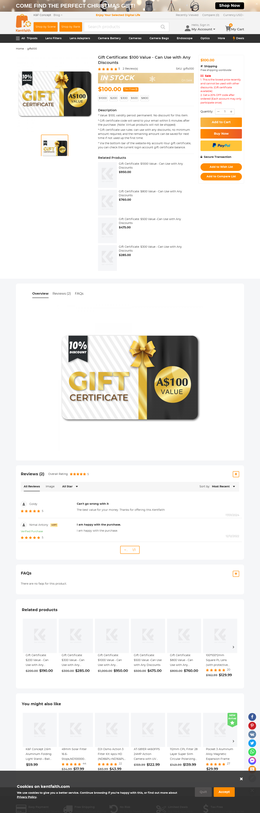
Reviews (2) (62, 293)
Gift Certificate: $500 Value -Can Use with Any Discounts (150, 221)
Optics (205, 38)
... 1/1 (130, 549)
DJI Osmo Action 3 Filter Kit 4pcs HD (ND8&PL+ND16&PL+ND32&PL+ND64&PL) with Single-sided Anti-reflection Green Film (112, 755)
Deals (238, 38)
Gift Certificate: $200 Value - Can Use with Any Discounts (37, 661)
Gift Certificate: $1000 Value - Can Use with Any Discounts (151, 166)
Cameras (135, 38)
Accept (224, 792)
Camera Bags (159, 38)
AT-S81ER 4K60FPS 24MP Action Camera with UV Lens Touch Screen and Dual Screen (147, 755)
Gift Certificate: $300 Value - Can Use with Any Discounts (150, 249)
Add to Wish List (221, 167)
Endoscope (185, 38)
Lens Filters (53, 38)
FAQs (79, 293)
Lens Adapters (80, 38)
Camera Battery (109, 38)
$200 (113, 98)
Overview (40, 293)
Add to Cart (221, 122)
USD (233, 15)
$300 (124, 98)
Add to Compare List (221, 176)
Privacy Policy (26, 797)
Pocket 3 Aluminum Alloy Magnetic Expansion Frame (219, 754)
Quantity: (206, 111)
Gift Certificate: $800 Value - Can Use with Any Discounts (150, 193)
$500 (134, 98)
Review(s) (130, 68)
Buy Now (221, 133)
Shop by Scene (46, 27)
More (221, 38)
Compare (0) (210, 15)
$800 (144, 98)
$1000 (103, 98)
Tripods (32, 38)
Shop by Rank (70, 27)
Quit (203, 792)
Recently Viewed (187, 15)
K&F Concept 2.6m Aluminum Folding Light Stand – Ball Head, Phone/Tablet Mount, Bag (39, 755)
